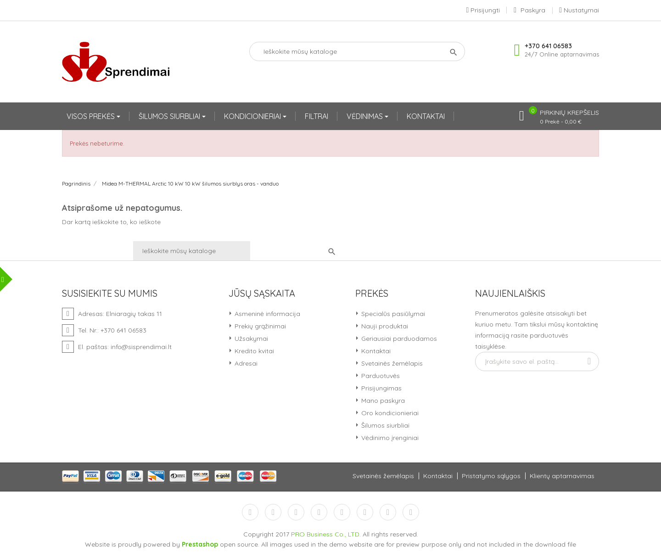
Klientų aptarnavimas (562, 476)
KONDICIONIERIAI (253, 116)
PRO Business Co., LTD (325, 534)
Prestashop (200, 544)
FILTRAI (316, 116)
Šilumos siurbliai (384, 425)
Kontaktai (375, 351)
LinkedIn (411, 512)
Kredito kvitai (253, 351)
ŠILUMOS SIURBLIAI (170, 116)
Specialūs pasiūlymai (392, 314)
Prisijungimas (380, 388)
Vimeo (365, 512)
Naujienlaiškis (510, 293)
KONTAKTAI (426, 116)
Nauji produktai (383, 326)
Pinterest (342, 512)
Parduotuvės (379, 376)
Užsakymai (250, 338)
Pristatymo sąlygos (491, 476)
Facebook (250, 512)
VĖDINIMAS (366, 116)
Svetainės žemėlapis (391, 363)
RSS (296, 512)
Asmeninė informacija (266, 314)
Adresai (245, 363)
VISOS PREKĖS (92, 116)
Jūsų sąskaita (262, 293)
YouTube (319, 512)
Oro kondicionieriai (389, 413)
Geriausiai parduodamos (398, 338)
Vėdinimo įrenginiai (389, 438)
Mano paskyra (382, 400)
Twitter (273, 512)
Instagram (388, 512)
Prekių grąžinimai (259, 326)
